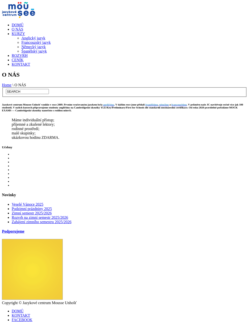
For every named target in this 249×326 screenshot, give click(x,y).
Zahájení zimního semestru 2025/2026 (41, 222)
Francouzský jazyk (36, 42)
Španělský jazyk (34, 51)
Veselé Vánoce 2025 (27, 204)
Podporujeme (13, 231)
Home (6, 85)
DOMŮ (18, 25)
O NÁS (17, 29)
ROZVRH (20, 55)
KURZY (18, 34)
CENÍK (18, 60)
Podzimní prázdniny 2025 (32, 209)
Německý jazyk (33, 47)
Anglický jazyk (33, 38)
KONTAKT (21, 64)
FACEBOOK (22, 320)
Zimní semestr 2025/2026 (32, 213)
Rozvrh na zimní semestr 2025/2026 (40, 217)
